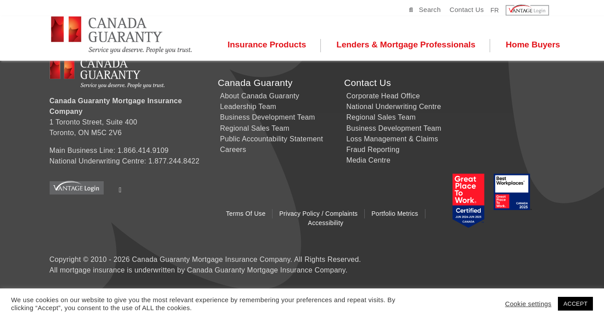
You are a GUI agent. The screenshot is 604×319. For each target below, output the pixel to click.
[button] (533, 10)
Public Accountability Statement (271, 139)
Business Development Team (267, 117)
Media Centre (369, 160)
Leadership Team (248, 106)
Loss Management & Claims (392, 139)
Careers (233, 149)
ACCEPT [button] (575, 303)
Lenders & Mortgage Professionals (408, 45)
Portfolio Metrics (394, 213)
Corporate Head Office (383, 96)
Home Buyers (536, 45)
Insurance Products (269, 45)
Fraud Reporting (373, 149)
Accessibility (325, 222)
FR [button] (495, 10)
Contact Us (467, 9)
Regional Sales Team (255, 128)
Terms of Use (245, 213)
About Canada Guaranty (260, 96)
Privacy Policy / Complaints (318, 213)
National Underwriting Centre (394, 106)
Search (424, 9)
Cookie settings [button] (528, 303)
